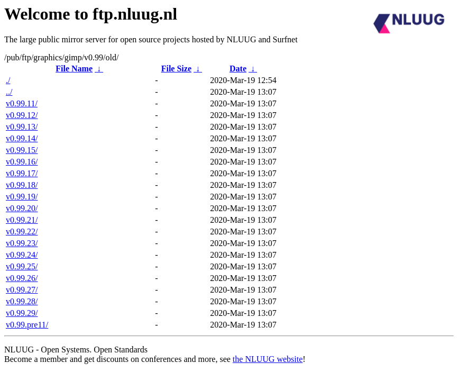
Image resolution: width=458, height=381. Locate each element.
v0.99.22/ (22, 231)
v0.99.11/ (22, 103)
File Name (74, 68)
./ (8, 80)
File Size (176, 68)
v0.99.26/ (22, 278)
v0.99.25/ (22, 266)
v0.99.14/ (22, 138)
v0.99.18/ (22, 184)
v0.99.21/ (22, 219)
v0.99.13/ (22, 126)
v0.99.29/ (22, 313)
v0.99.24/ (22, 254)
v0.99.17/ (22, 173)
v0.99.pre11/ (27, 324)
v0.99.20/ (22, 208)
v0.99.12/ (22, 115)
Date (238, 68)
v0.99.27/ (22, 289)
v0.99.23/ (22, 243)
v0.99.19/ (22, 196)
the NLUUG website (268, 359)
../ (9, 91)
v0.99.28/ (22, 301)
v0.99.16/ (22, 161)
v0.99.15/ (22, 150)
